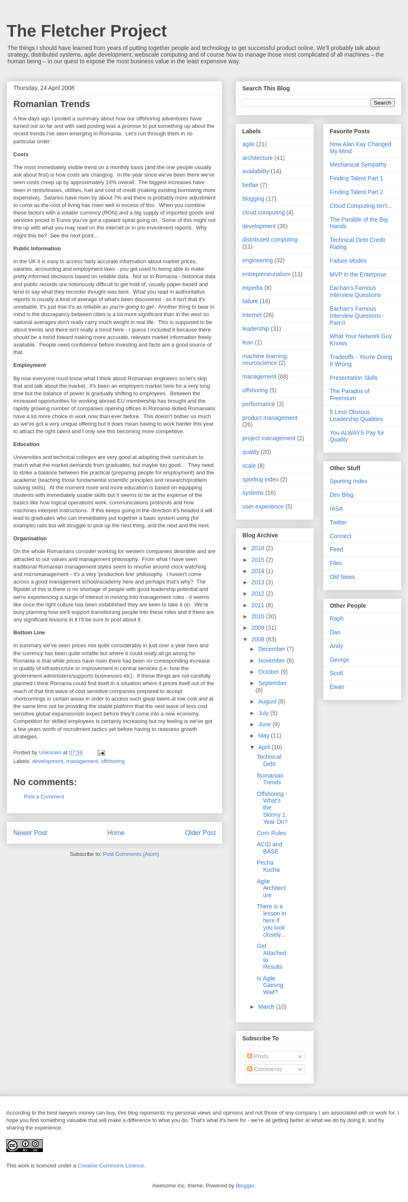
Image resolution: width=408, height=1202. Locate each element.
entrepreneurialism (266, 274)
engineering (257, 260)
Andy (336, 646)
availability (255, 171)
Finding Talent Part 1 (356, 178)
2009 (258, 627)
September (272, 683)
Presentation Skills (354, 377)
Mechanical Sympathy (358, 164)
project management (269, 438)
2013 (258, 582)
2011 (258, 605)
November (272, 660)
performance (258, 404)
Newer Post (30, 832)
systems (253, 492)
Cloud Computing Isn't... (361, 205)
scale (249, 465)
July (264, 713)
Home (116, 832)
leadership (255, 328)
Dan (335, 632)
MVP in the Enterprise (358, 274)
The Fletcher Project (87, 31)
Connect (340, 536)
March (267, 1006)
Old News (342, 577)
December (272, 649)
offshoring (112, 761)
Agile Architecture (271, 888)
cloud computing (263, 212)
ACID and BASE (269, 848)
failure (250, 301)
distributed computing (270, 239)
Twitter (338, 522)
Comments (264, 1069)
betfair (250, 185)
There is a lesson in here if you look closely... (271, 920)
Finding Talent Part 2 (356, 192)
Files (336, 563)
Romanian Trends (270, 779)
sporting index (260, 479)
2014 (258, 571)
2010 (258, 616)
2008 (258, 639)
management (82, 761)
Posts (258, 1056)
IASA (336, 508)
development (47, 761)
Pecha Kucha (268, 866)
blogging (253, 198)
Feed (336, 549)
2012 (258, 593)
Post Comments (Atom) (131, 854)
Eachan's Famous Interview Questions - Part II (357, 315)
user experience (263, 506)
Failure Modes (348, 260)
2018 (258, 548)
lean (247, 342)
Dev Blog (341, 494)
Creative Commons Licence (110, 1165)
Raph (336, 618)
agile (248, 144)
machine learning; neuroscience (265, 360)
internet (252, 315)
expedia (252, 287)
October (269, 671)
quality (250, 452)
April (264, 747)
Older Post (200, 832)
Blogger (245, 1185)
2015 (258, 559)
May (264, 735)
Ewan (337, 686)
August (268, 701)
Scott (336, 673)
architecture (257, 158)
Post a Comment (44, 796)
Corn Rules (271, 833)
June (265, 724)
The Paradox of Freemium (350, 394)
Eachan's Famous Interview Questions (355, 291)
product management (269, 417)
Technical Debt (269, 760)
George (339, 659)
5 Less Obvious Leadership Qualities (356, 415)
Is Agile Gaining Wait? (270, 985)
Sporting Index (348, 481)
